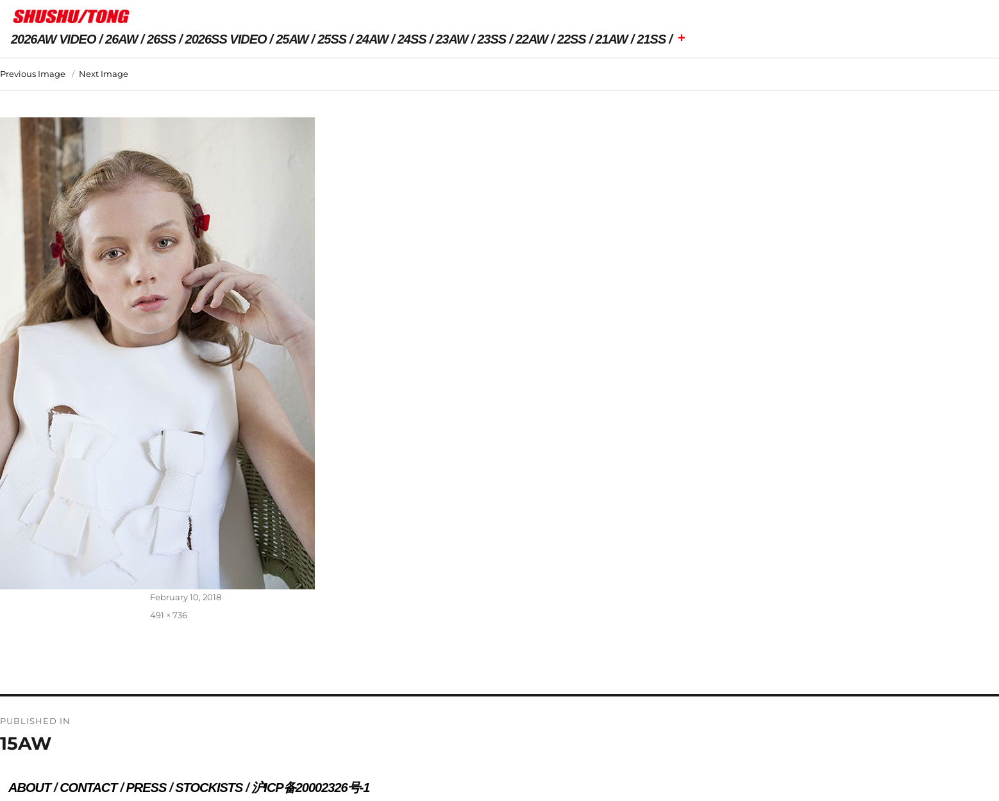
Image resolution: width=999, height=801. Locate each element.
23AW (451, 39)
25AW (292, 39)
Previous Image (32, 74)
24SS (412, 39)
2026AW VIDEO (53, 39)
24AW (372, 39)
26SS (161, 39)
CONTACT (88, 787)
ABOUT (29, 787)
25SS (331, 39)
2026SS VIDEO (226, 39)
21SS (651, 39)
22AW (532, 39)
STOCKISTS (208, 787)
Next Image (103, 74)
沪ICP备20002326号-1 (310, 787)
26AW (121, 39)
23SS (491, 39)
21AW (611, 39)
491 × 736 (168, 615)
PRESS (146, 787)
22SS (571, 39)
